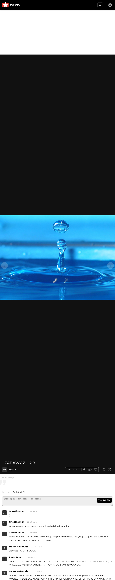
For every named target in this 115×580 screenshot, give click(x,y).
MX (4, 469)
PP (4, 560)
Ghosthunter (16, 512)
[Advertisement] (57, 32)
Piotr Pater (15, 558)
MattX (12, 469)
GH (4, 514)
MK (4, 549)
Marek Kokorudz (18, 548)
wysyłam (104, 500)
